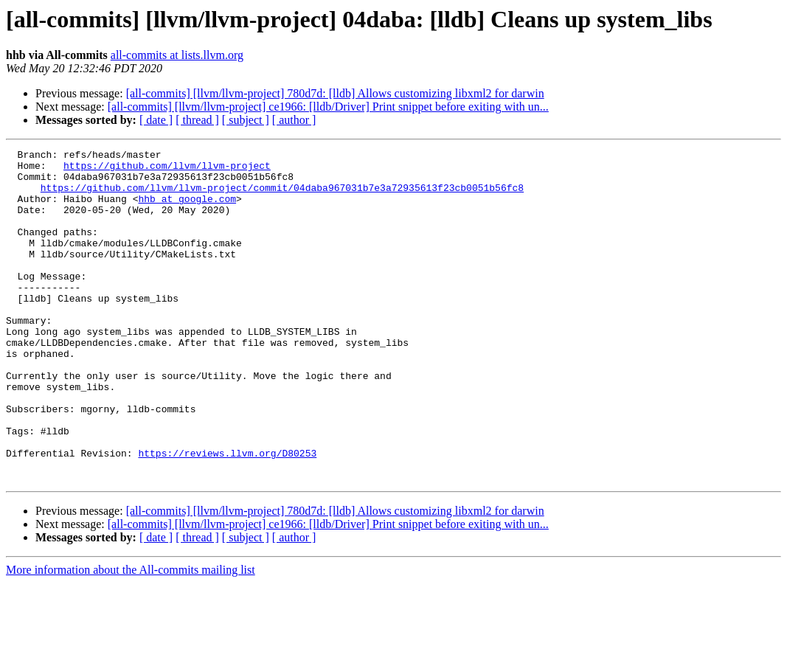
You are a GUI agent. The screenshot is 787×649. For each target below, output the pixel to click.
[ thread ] (197, 120)
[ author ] (294, 120)
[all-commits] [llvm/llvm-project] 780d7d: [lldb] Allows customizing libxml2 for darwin (335, 93)
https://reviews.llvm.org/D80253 (227, 514)
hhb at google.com (187, 209)
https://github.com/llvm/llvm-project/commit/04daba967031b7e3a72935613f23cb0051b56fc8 (282, 196)
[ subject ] (245, 120)
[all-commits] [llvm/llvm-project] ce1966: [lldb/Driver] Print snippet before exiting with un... (328, 106)
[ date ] (156, 120)
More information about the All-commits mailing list (130, 636)
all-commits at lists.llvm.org (177, 55)
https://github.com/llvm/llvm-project (167, 169)
